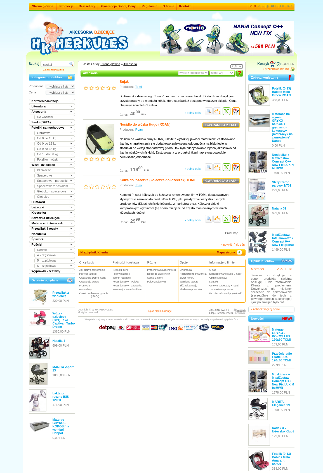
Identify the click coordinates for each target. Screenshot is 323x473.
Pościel (37, 244)
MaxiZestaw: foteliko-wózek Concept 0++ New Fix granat (283, 239)
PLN (253, 6)
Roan (139, 129)
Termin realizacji (122, 277)
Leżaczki (38, 207)
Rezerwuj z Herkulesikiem (127, 289)
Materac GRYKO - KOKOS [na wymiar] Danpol (61, 426)
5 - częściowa (46, 260)
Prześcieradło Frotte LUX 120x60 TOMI (282, 357)
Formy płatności (122, 273)
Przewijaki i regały (45, 228)
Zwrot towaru (187, 277)
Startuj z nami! (155, 277)
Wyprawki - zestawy (46, 271)
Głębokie (43, 196)
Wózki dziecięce (43, 164)
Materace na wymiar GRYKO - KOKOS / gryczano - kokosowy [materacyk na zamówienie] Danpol (282, 127)
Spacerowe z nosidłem (52, 186)
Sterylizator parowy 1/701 (281, 183)
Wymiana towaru (189, 281)
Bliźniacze (44, 170)
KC (289, 6)
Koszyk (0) (268, 64)
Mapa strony (229, 252)
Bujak (124, 82)
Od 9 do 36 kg (46, 148)
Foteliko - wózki (47, 159)
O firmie (168, 6)
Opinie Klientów (218, 277)
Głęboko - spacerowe (51, 191)
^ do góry (240, 244)
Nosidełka (39, 234)
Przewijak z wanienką (61, 294)
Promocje (66, 6)
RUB (274, 6)
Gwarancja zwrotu (89, 281)
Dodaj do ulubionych (158, 273)
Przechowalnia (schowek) (161, 270)
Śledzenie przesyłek (191, 289)
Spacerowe (45, 175)
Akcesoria (39, 111)
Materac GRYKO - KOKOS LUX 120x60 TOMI (281, 334)
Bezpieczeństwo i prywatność (225, 293)
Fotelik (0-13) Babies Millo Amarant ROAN (281, 458)
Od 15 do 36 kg (47, 154)
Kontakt (185, 6)
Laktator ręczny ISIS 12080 (61, 397)
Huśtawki (38, 202)
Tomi (138, 86)
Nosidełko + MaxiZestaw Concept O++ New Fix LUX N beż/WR (283, 161)
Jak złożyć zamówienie (92, 270)
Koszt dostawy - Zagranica (127, 285)
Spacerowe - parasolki (52, 180)
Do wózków (45, 117)
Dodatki (42, 249)
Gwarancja (186, 270)
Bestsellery (87, 6)
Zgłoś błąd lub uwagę (160, 311)
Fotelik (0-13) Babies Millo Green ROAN (281, 92)
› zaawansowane (53, 69)
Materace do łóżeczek (47, 223)
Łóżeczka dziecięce (46, 218)
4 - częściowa (46, 255)
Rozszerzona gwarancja (193, 273)
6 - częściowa (46, 265)
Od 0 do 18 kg (46, 143)
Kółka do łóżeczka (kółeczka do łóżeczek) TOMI (157, 180)
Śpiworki (38, 239)
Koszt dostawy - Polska (126, 281)
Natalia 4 (59, 340)
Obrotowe (44, 133)
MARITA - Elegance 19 (281, 403)
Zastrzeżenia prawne (221, 289)
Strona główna (42, 6)
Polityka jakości (88, 273)
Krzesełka (39, 212)
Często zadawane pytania (95, 295)
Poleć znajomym (156, 281)
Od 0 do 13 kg (46, 138)
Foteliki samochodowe (48, 127)
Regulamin (149, 6)
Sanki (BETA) (41, 122)
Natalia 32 (279, 208)
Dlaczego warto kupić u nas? (225, 273)
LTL (282, 6)
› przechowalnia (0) (278, 68)
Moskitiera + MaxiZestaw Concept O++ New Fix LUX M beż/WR (283, 381)
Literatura (39, 106)
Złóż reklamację (188, 285)
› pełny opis (193, 112)
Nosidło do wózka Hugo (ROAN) (145, 124)
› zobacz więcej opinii (265, 309)
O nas (212, 270)
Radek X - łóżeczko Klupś (283, 429)
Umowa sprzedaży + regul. (224, 285)
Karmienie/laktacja (45, 101)
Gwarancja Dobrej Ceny (118, 6)
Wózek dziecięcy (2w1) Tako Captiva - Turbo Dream (64, 320)
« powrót (226, 244)
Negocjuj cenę (121, 270)
